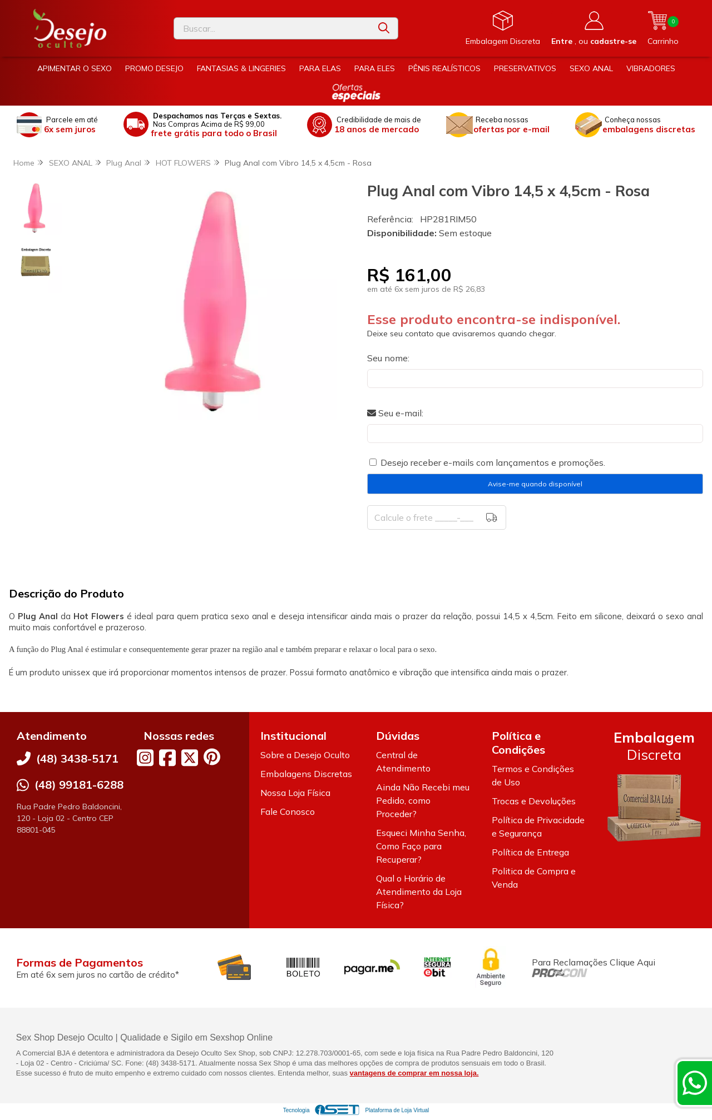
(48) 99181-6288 (78, 785)
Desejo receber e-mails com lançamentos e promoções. (492, 462)
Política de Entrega (530, 852)
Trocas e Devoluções (534, 801)
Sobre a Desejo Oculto (305, 754)
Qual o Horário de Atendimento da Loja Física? (419, 891)
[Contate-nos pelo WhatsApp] (695, 1083)
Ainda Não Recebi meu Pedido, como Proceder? (422, 800)
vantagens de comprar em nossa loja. (414, 1073)
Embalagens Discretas (306, 773)
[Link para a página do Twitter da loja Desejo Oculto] (189, 757)
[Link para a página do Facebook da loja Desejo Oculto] (167, 757)
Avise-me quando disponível (535, 484)
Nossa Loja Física (295, 792)
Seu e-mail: (395, 413)
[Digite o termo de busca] (272, 28)
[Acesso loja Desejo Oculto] (593, 28)
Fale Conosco (287, 811)
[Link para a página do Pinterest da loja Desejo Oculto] (212, 756)
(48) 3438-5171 (77, 758)
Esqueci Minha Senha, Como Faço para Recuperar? (421, 846)
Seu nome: (388, 358)
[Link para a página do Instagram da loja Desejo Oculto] (145, 757)
